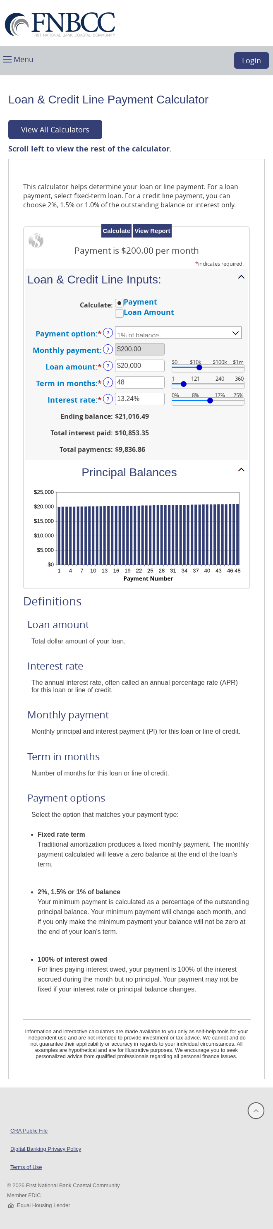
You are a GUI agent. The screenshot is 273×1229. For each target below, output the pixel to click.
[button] (18, 58)
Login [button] (251, 60)
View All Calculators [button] (55, 129)
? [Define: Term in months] (108, 382)
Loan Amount (149, 312)
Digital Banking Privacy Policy (45, 1149)
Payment (140, 302)
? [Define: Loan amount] (108, 366)
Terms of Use (26, 1167)
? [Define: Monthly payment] (108, 349)
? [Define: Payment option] (108, 333)
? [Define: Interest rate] (108, 399)
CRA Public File (29, 1131)
